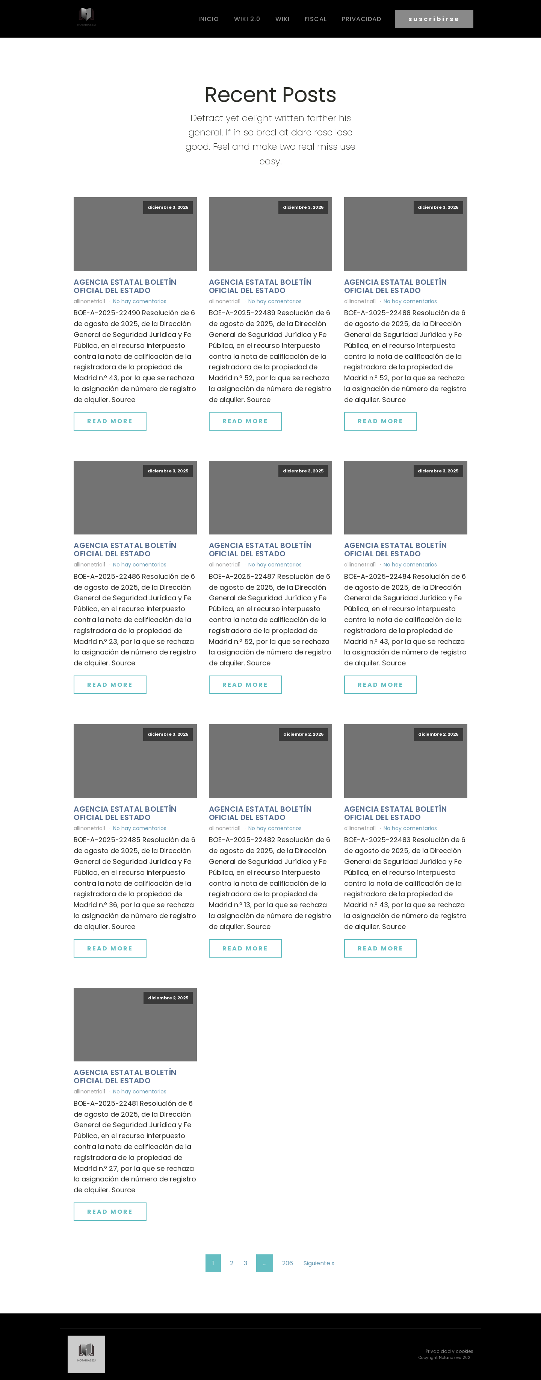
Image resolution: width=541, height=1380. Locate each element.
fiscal (316, 19)
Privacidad (361, 19)
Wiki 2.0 (247, 19)
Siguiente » (319, 1263)
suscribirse (434, 19)
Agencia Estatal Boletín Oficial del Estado (125, 286)
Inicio (208, 19)
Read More (110, 421)
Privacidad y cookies (449, 1351)
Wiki (282, 19)
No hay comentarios (139, 301)
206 (287, 1263)
